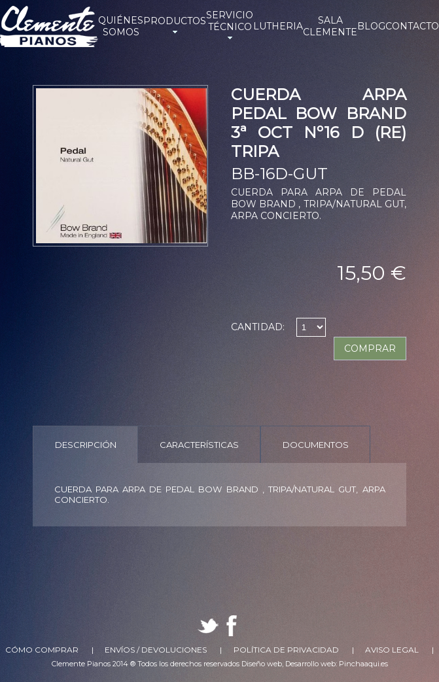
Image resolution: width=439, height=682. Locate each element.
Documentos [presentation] (316, 444)
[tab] (85, 444)
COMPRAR (370, 348)
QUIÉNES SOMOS (120, 26)
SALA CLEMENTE (330, 26)
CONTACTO (412, 26)
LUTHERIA (278, 26)
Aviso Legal (392, 650)
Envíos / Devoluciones (156, 650)
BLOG (371, 26)
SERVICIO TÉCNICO (229, 26)
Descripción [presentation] (85, 444)
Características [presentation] (199, 444)
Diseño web (261, 663)
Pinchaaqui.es (363, 663)
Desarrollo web (310, 663)
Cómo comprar (42, 650)
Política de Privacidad (286, 650)
